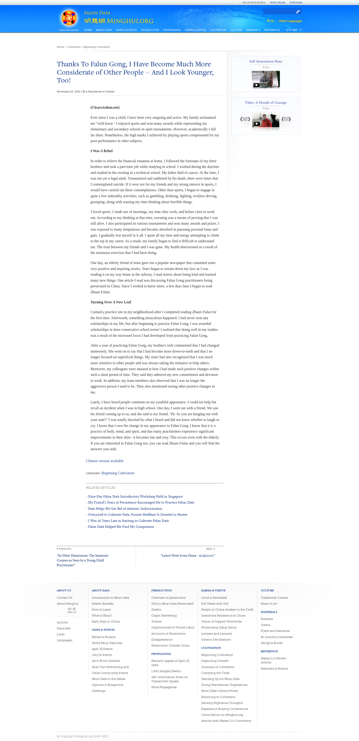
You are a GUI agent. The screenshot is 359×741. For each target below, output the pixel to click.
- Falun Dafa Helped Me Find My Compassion (120, 526)
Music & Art (269, 603)
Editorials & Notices (274, 668)
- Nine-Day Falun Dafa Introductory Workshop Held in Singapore (134, 496)
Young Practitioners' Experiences (224, 685)
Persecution (150, 30)
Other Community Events (110, 673)
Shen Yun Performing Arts (110, 667)
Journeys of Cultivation (217, 667)
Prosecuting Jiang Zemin (219, 627)
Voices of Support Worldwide (221, 621)
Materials (253, 30)
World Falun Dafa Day (107, 643)
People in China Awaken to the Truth (227, 609)
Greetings (99, 690)
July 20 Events (102, 655)
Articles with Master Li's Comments (226, 720)
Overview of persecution (168, 597)
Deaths (156, 609)
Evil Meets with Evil (214, 603)
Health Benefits (103, 603)
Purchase (296, 2)
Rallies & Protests (104, 637)
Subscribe (64, 628)
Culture (236, 30)
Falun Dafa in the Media (108, 679)
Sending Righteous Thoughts (222, 703)
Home (88, 30)
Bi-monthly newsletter (277, 637)
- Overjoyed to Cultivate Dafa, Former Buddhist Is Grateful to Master (137, 514)
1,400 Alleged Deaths (166, 671)
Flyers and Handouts (275, 631)
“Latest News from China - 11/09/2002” (188, 555)
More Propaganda (164, 687)
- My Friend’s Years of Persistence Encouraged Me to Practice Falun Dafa (140, 502)
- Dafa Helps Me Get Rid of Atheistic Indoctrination (124, 508)
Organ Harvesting (164, 615)
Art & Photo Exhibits (106, 661)
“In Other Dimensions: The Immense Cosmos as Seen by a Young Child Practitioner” (82, 560)
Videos (265, 625)
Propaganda (172, 30)
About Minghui (67, 603)
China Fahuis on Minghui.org (222, 715)
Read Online (278, 2)
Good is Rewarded (214, 597)
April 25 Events (102, 649)
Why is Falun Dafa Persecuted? (172, 603)
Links (61, 634)
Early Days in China (106, 621)
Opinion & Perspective (107, 685)
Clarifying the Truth (215, 673)
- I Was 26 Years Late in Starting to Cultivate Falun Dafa (127, 520)
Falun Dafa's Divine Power (219, 690)
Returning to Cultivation (218, 697)
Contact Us (64, 597)
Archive (62, 622)
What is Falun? (102, 615)
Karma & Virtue (195, 30)
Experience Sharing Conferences (224, 709)
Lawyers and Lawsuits (216, 633)
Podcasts (267, 619)
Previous (65, 549)
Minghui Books (272, 643)
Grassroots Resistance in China (223, 615)
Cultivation (218, 30)
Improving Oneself (214, 661)
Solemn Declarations (216, 639)
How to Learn (101, 609)
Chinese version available (105, 461)
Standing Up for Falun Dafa (220, 679)
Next (209, 549)
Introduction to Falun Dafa (110, 597)
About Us (64, 590)
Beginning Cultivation (97, 47)
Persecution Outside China (170, 645)
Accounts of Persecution (168, 633)
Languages (64, 640)
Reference (272, 30)
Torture (156, 621)
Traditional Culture (274, 597)
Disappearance (161, 639)
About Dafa (104, 30)
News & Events (126, 30)
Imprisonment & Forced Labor (172, 627)
